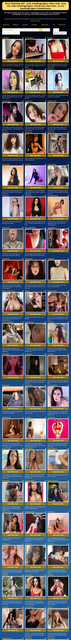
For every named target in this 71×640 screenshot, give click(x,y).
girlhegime (51, 64)
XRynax (27, 254)
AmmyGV (28, 361)
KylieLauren (6, 226)
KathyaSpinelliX (30, 442)
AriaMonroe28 (52, 92)
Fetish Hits (42, 637)
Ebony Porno (61, 24)
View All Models (8, 30)
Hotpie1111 (5, 172)
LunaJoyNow (29, 64)
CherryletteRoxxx (7, 577)
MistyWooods (6, 361)
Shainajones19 (6, 550)
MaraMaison (28, 118)
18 (4, 33)
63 (15, 33)
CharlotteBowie (52, 334)
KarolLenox (51, 361)
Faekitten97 (28, 469)
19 (8, 33)
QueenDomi (6, 415)
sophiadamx (28, 92)
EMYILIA (50, 523)
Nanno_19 (5, 118)
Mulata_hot (51, 118)
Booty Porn (6, 24)
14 (37, 30)
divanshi (50, 38)
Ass (54, 24)
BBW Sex (15, 24)
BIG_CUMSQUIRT (30, 200)
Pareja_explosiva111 (8, 254)
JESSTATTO (6, 200)
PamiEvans (51, 442)
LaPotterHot (51, 200)
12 (29, 30)
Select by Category (60, 33)
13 (33, 30)
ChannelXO (51, 550)
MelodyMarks (29, 523)
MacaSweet (28, 550)
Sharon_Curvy (6, 442)
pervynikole (28, 496)
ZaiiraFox (28, 146)
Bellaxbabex (6, 307)
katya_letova (44, 24)
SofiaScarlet (28, 226)
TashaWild (28, 172)
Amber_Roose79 (53, 415)
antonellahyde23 (53, 172)
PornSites (34, 24)
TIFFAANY (51, 496)
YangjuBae (51, 226)
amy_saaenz (6, 146)
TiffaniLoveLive (29, 415)
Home (56, 30)
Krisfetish (51, 307)
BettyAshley (28, 334)
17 (48, 30)
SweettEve (51, 280)
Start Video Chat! (13, 56)
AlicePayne (5, 469)
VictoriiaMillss (29, 38)
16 (44, 30)
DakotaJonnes (52, 254)
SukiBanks (5, 38)
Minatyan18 (5, 334)
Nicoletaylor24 (6, 64)
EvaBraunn (51, 469)
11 (25, 30)
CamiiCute (5, 523)
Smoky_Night (6, 388)
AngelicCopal (6, 92)
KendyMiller (28, 307)
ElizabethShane (52, 388)
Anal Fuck (25, 24)
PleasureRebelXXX (8, 280)
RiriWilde (5, 496)
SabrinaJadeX (52, 146)
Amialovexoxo (29, 280)
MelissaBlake (29, 388)
